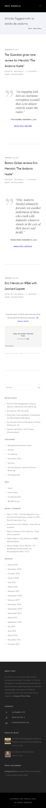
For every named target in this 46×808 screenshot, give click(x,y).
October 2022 (14, 574)
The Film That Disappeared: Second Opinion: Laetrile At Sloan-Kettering (26, 740)
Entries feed (12, 492)
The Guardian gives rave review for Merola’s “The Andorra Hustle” (20, 60)
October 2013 (14, 644)
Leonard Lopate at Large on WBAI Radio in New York (19, 353)
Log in (10, 488)
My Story (11, 463)
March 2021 (12, 587)
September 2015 (15, 622)
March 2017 (12, 618)
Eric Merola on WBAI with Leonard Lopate (21, 286)
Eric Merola (12, 454)
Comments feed (14, 497)
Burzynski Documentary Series (20, 445)
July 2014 (11, 627)
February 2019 (14, 600)
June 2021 (12, 582)
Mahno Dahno (12, 539)
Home (30, 28)
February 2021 (14, 591)
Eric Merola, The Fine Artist (17, 411)
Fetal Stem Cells (14, 459)
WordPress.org (13, 501)
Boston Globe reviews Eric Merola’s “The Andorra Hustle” (21, 169)
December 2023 (14, 569)
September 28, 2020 (11, 49)
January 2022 (13, 578)
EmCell (11, 450)
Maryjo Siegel (12, 546)
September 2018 (15, 609)
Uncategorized (14, 475)
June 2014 (12, 631)
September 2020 (15, 596)
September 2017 (14, 613)
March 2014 (12, 635)
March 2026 (13, 565)
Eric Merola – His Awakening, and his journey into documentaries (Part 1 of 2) (21, 549)
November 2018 (14, 604)
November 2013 (14, 640)
